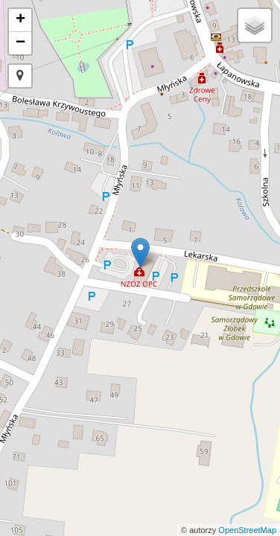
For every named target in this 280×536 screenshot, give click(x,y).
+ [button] (20, 20)
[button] (20, 76)
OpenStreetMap (247, 530)
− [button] (20, 43)
